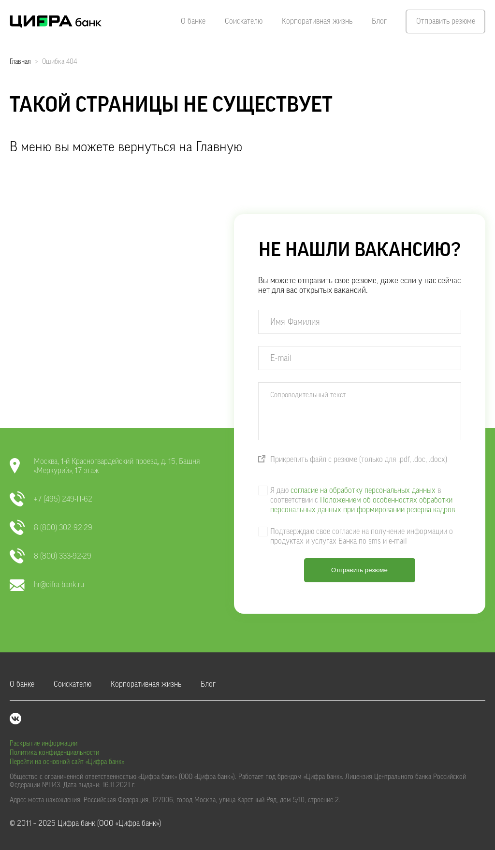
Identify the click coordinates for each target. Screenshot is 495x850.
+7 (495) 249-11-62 (51, 499)
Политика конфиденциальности (54, 752)
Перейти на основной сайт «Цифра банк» (67, 762)
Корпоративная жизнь (317, 21)
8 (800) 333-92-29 (50, 556)
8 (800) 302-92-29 (51, 528)
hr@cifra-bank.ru (47, 585)
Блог (379, 21)
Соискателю (243, 21)
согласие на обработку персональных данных (363, 490)
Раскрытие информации (43, 743)
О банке (193, 21)
